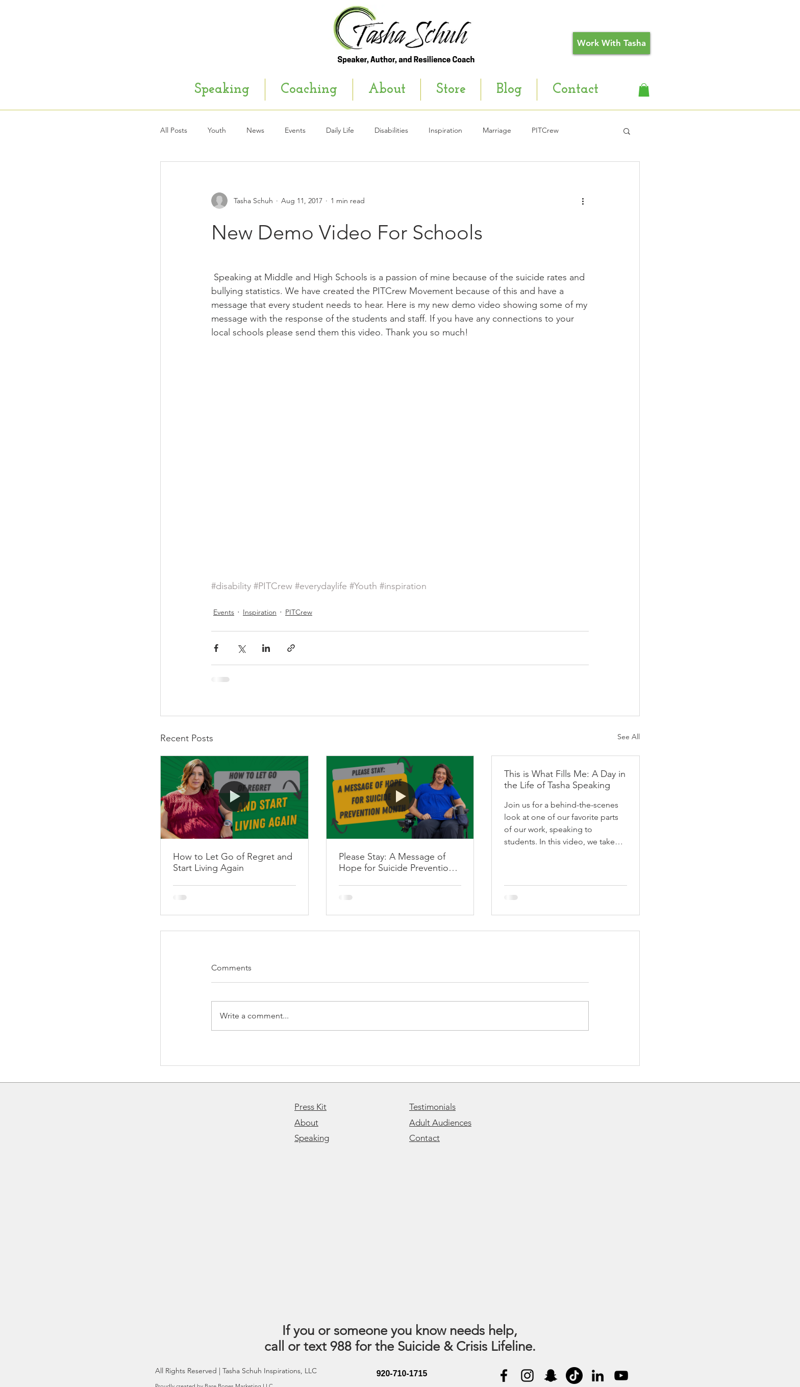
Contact (424, 1138)
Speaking (311, 1138)
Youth (217, 130)
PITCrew (545, 130)
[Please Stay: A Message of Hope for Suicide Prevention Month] (400, 797)
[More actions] (583, 200)
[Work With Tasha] (611, 43)
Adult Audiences (440, 1122)
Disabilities (391, 130)
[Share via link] (291, 648)
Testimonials (432, 1107)
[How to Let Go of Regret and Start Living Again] (234, 797)
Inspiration (445, 130)
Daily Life (340, 130)
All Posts (173, 130)
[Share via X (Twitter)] (241, 648)
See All (628, 736)
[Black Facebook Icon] (503, 1375)
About (306, 1122)
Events (295, 130)
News (255, 130)
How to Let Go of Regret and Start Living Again (232, 862)
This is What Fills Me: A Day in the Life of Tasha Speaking (565, 779)
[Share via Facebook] (216, 648)
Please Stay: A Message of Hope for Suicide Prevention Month (396, 862)
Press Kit (310, 1107)
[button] (643, 89)
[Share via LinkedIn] (266, 648)
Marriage (497, 130)
